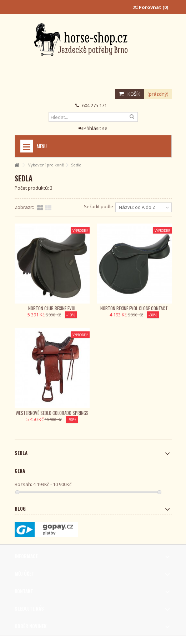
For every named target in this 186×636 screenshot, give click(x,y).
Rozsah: (23, 484)
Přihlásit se (93, 128)
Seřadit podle (98, 206)
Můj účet (24, 573)
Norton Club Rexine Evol (52, 308)
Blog (20, 508)
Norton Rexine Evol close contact (134, 308)
